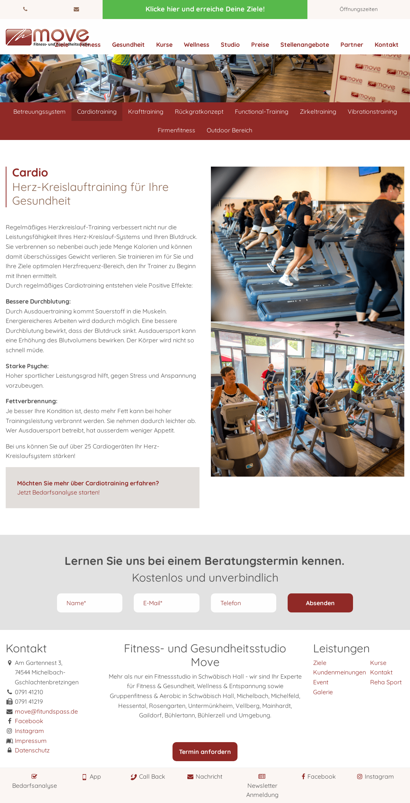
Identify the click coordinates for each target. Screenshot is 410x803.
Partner (351, 44)
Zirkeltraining (318, 111)
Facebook (29, 721)
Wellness (196, 44)
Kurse (164, 44)
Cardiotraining (97, 111)
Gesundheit (128, 44)
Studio (230, 44)
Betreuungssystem (39, 111)
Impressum (31, 740)
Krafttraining (145, 111)
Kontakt (387, 44)
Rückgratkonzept (199, 111)
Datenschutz (32, 750)
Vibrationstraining (372, 111)
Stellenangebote (304, 44)
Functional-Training (261, 111)
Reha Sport (386, 682)
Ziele (61, 44)
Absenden (320, 603)
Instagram (29, 731)
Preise (260, 44)
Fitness (90, 44)
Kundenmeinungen (339, 672)
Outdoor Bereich (229, 130)
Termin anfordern (205, 751)
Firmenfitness (176, 130)
